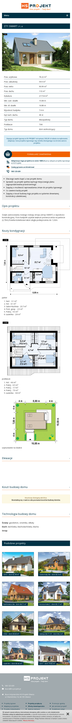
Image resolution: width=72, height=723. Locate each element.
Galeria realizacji (34, 709)
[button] (4, 52)
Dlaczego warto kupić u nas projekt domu (24, 179)
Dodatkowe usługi (58, 709)
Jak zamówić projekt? (59, 706)
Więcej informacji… (29, 720)
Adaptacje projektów (11, 706)
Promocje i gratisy (58, 703)
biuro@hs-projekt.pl (13, 689)
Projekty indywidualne (12, 709)
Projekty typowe (10, 703)
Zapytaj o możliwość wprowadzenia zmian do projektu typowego (34, 187)
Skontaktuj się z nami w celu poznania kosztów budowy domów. (36, 500)
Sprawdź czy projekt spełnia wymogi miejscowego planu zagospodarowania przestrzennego (30, 183)
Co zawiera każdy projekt (17, 190)
